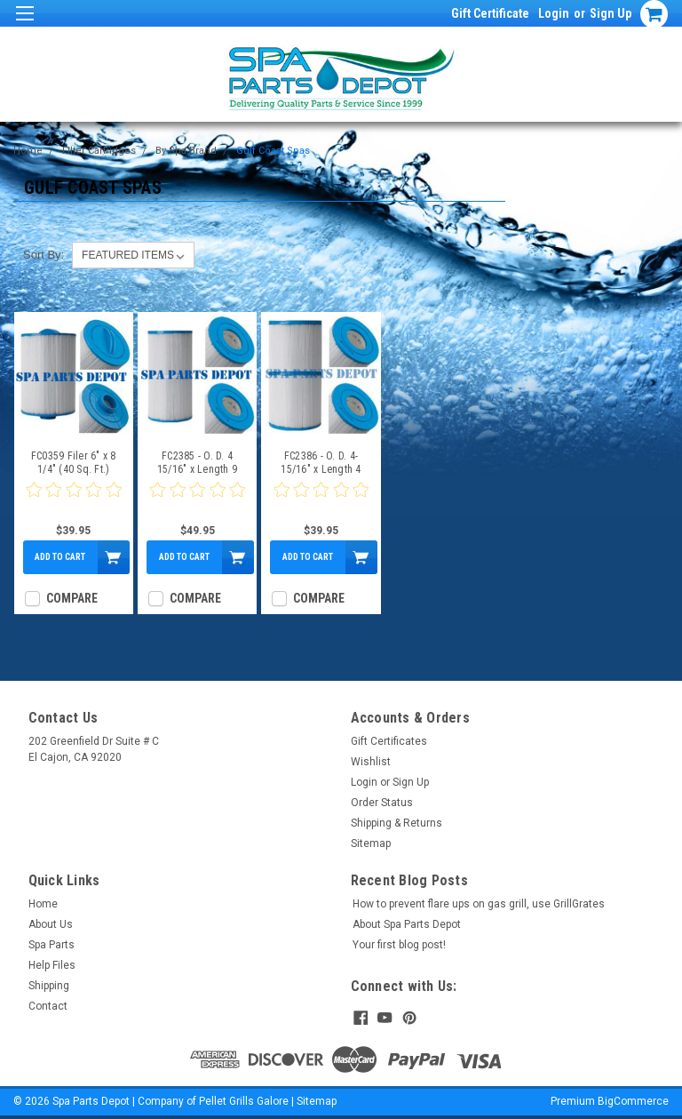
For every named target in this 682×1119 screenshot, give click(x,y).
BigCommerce (633, 1101)
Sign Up (610, 13)
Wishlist (371, 761)
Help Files (51, 965)
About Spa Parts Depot (407, 924)
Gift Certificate (490, 13)
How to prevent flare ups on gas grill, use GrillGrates (479, 904)
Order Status (382, 802)
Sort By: (43, 254)
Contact (47, 1006)
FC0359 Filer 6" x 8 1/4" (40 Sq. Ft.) (73, 463)
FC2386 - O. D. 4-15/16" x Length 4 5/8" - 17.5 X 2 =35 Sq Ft (321, 463)
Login (553, 13)
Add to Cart (60, 557)
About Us (50, 924)
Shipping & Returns (396, 823)
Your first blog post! (399, 945)
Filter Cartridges (99, 150)
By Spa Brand (186, 150)
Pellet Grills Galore (244, 1101)
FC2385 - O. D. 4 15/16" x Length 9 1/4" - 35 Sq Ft (197, 463)
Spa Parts (51, 945)
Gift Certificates (389, 741)
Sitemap (371, 843)
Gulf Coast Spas (273, 150)
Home (28, 150)
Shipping (48, 985)
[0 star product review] (74, 500)
